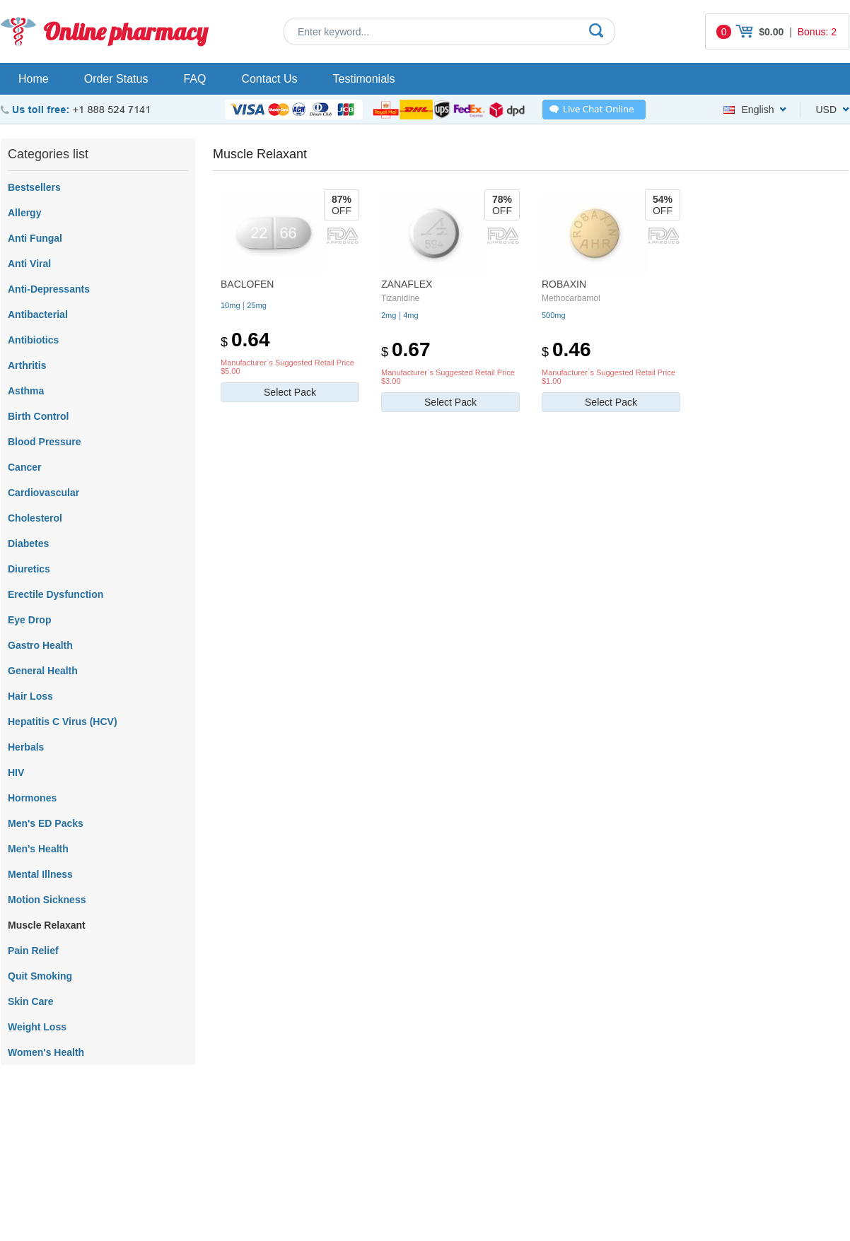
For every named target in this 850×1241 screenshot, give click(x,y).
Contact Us (269, 79)
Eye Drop (29, 619)
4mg (410, 315)
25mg (257, 305)
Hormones (32, 798)
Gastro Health (40, 645)
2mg (388, 315)
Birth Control (38, 416)
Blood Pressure (44, 441)
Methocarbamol (571, 298)
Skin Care (31, 1001)
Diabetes (28, 543)
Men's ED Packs (45, 823)
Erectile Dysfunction (55, 594)
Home (33, 79)
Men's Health (38, 848)
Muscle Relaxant (47, 925)
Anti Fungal (35, 238)
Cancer (24, 467)
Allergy (24, 212)
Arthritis (27, 365)
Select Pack (290, 392)
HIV (16, 772)
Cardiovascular (43, 492)
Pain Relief (33, 950)
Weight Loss (37, 1027)
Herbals (26, 747)
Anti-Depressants (49, 289)
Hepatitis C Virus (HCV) (62, 721)
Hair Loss (30, 696)
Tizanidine (400, 298)
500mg (554, 315)
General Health (43, 670)
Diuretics (29, 569)
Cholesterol (35, 518)
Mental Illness (40, 874)
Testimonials (364, 79)
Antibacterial (38, 314)
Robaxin (564, 284)
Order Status (116, 79)
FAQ (194, 79)
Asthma (26, 390)
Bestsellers (34, 187)
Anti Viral (29, 263)
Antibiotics (33, 340)
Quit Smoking (40, 976)
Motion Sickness (47, 899)
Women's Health (46, 1052)
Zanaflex (406, 284)
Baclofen (247, 284)
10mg (230, 305)
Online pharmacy (125, 31)
